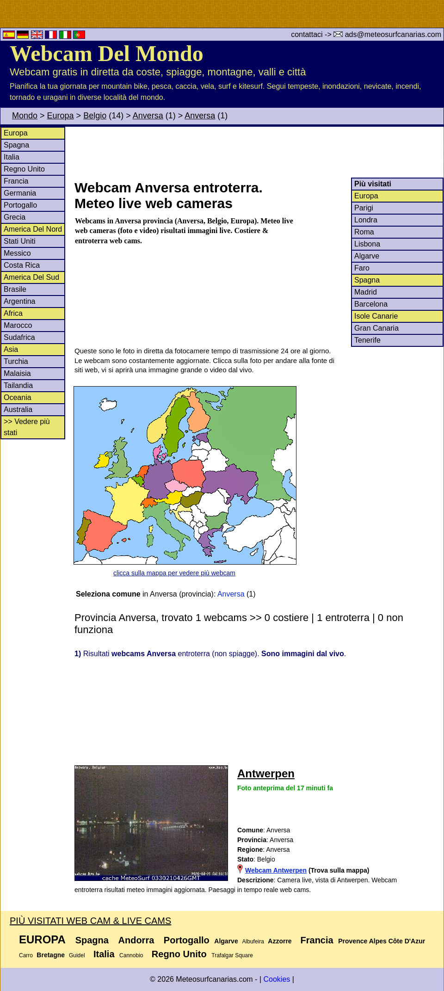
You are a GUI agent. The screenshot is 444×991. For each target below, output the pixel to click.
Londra (365, 220)
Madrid (365, 292)
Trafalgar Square (232, 955)
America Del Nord (33, 229)
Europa (60, 115)
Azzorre (279, 941)
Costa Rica (22, 265)
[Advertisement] (259, 152)
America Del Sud (31, 277)
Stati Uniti (19, 241)
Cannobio (131, 955)
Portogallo (20, 205)
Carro (26, 955)
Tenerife (367, 340)
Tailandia (18, 385)
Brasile (15, 289)
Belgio (94, 115)
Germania (20, 193)
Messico (17, 253)
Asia (11, 349)
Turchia (16, 361)
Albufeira (253, 941)
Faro (362, 268)
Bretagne (51, 955)
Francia (16, 181)
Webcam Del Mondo (107, 53)
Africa (13, 313)
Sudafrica (19, 337)
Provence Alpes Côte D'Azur (381, 941)
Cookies (276, 979)
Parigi (363, 208)
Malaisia (17, 373)
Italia (11, 157)
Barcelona (371, 304)
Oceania (17, 397)
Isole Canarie (376, 316)
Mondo (24, 115)
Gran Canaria (376, 328)
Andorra (136, 940)
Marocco (18, 325)
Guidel (77, 955)
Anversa (148, 115)
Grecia (14, 217)
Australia (18, 409)
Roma (364, 232)
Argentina (20, 301)
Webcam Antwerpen (276, 870)
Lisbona (367, 244)
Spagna (16, 145)
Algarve (366, 256)
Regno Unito (24, 169)
